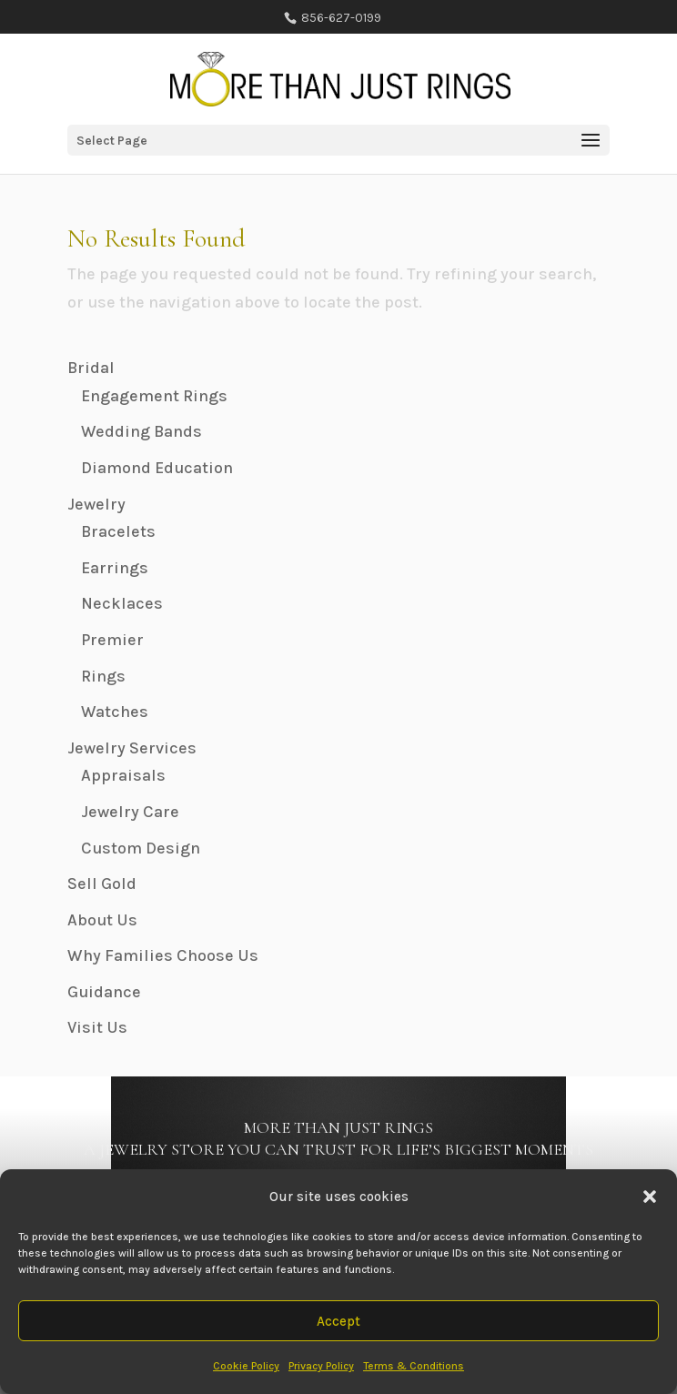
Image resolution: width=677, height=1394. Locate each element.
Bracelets (118, 531)
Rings (103, 676)
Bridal (91, 368)
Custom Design (140, 848)
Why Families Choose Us (162, 955)
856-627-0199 (339, 17)
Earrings (114, 568)
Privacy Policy (321, 1365)
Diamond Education (157, 468)
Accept (338, 1321)
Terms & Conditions (413, 1365)
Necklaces (122, 603)
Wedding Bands (141, 431)
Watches (114, 712)
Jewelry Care (130, 812)
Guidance (104, 992)
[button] (650, 1196)
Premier (112, 640)
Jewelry (96, 504)
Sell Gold (101, 884)
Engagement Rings (154, 396)
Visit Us (97, 1027)
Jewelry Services (132, 748)
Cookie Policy (246, 1365)
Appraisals (123, 775)
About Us (102, 920)
